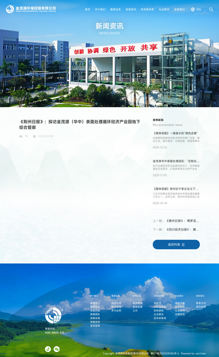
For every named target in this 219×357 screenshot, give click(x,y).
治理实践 (180, 314)
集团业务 (115, 9)
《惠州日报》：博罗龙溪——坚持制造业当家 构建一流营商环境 (176, 221)
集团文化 (95, 306)
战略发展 (95, 318)
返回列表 (176, 244)
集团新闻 (138, 303)
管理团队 (95, 314)
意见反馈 (201, 306)
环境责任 (180, 306)
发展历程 (95, 310)
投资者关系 (147, 9)
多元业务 (116, 310)
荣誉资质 (95, 322)
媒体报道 (138, 306)
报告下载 (180, 303)
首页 (87, 9)
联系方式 (201, 303)
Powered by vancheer (193, 353)
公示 (135, 310)
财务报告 (159, 310)
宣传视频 (95, 325)
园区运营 (116, 303)
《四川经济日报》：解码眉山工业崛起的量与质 (176, 229)
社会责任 (164, 9)
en (199, 9)
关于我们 (100, 9)
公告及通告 (160, 306)
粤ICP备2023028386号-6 (165, 353)
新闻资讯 (131, 9)
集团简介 (95, 303)
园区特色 (116, 306)
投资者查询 (160, 318)
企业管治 (159, 314)
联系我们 (179, 9)
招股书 (157, 303)
